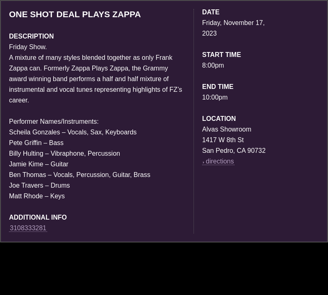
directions (218, 161)
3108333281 (28, 228)
